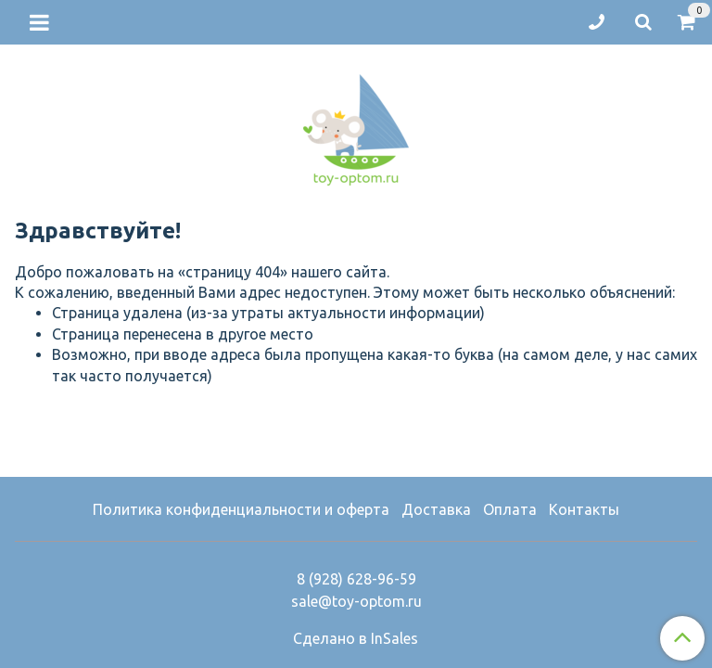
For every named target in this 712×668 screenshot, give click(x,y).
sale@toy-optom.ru (356, 601)
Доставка (436, 509)
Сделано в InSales (355, 638)
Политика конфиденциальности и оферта (241, 509)
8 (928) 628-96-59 (356, 579)
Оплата (510, 509)
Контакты (584, 509)
